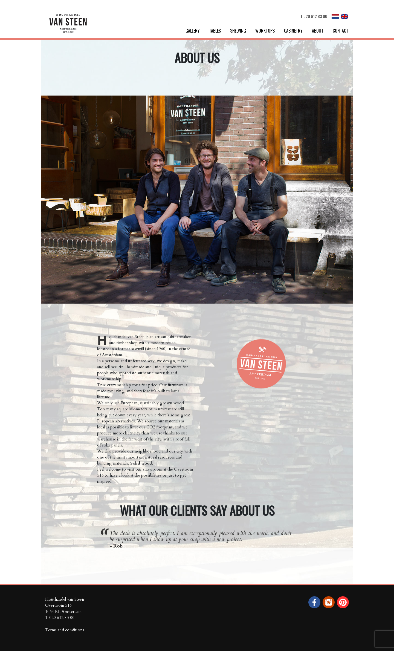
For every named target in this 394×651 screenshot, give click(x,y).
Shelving (238, 30)
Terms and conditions (64, 630)
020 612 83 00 (315, 16)
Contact (340, 30)
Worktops (265, 30)
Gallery (193, 30)
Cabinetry (293, 30)
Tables (215, 30)
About (317, 30)
